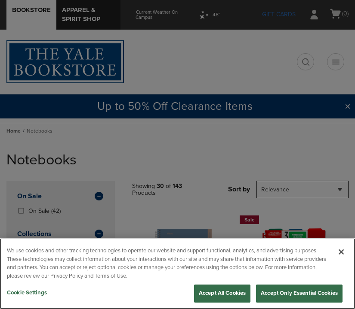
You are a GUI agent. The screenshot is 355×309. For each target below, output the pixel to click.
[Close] (341, 251)
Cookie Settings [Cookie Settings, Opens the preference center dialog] (27, 292)
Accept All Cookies (222, 293)
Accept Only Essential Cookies (299, 293)
